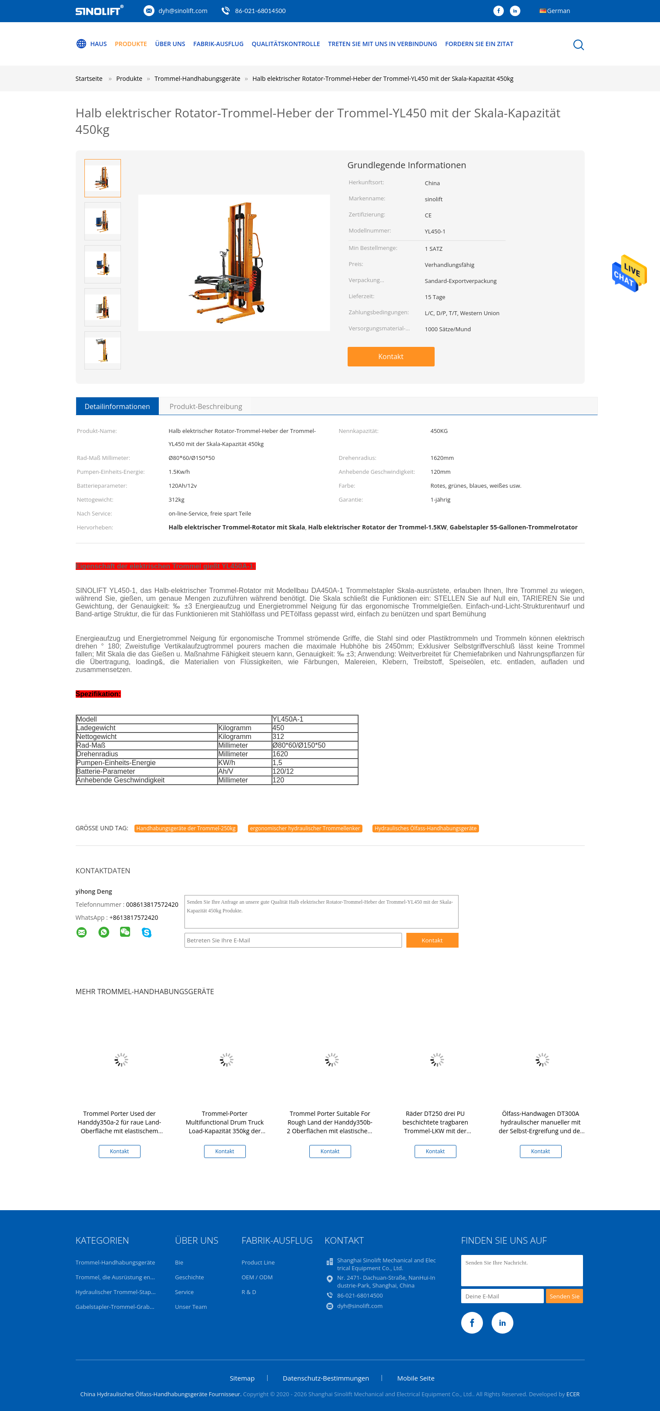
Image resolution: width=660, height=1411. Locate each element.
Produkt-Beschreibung (206, 406)
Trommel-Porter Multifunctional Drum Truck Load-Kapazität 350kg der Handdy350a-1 (225, 1126)
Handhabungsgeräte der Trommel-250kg (186, 828)
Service (184, 1292)
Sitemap (242, 1378)
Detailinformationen (117, 406)
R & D (248, 1292)
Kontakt (391, 356)
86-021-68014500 (260, 10)
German (558, 11)
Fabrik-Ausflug (218, 44)
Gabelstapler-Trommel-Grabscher (120, 1307)
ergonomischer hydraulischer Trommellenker (305, 828)
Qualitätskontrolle (285, 44)
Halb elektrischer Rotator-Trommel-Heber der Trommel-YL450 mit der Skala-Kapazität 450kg (382, 78)
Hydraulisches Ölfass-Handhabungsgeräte (425, 828)
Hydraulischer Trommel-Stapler (117, 1292)
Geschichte (189, 1277)
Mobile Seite (416, 1378)
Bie (179, 1262)
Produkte (131, 44)
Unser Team (191, 1307)
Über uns (170, 44)
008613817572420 (152, 904)
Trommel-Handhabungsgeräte (115, 1262)
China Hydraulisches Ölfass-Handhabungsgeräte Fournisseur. (161, 1394)
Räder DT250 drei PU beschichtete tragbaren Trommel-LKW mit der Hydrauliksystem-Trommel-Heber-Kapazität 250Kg (435, 1130)
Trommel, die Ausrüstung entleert (120, 1277)
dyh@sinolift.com (183, 11)
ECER (573, 1394)
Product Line (258, 1262)
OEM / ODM (257, 1277)
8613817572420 (135, 917)
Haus (91, 44)
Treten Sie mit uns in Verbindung (382, 44)
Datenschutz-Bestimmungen (326, 1378)
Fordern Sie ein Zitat (479, 44)
